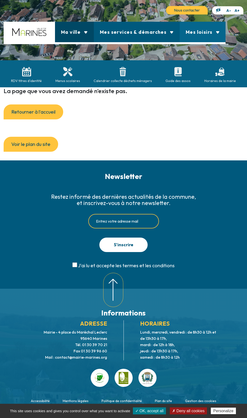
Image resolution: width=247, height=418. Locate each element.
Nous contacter (187, 10)
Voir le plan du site (30, 144)
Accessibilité (40, 401)
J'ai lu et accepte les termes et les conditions (126, 265)
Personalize (223, 411)
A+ (237, 10)
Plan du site (163, 401)
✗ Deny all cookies (188, 411)
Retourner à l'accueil (33, 112)
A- (228, 10)
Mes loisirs (203, 32)
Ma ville (74, 32)
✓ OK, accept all (149, 411)
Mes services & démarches (137, 32)
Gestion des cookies (200, 401)
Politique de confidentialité (122, 401)
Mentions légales (76, 401)
